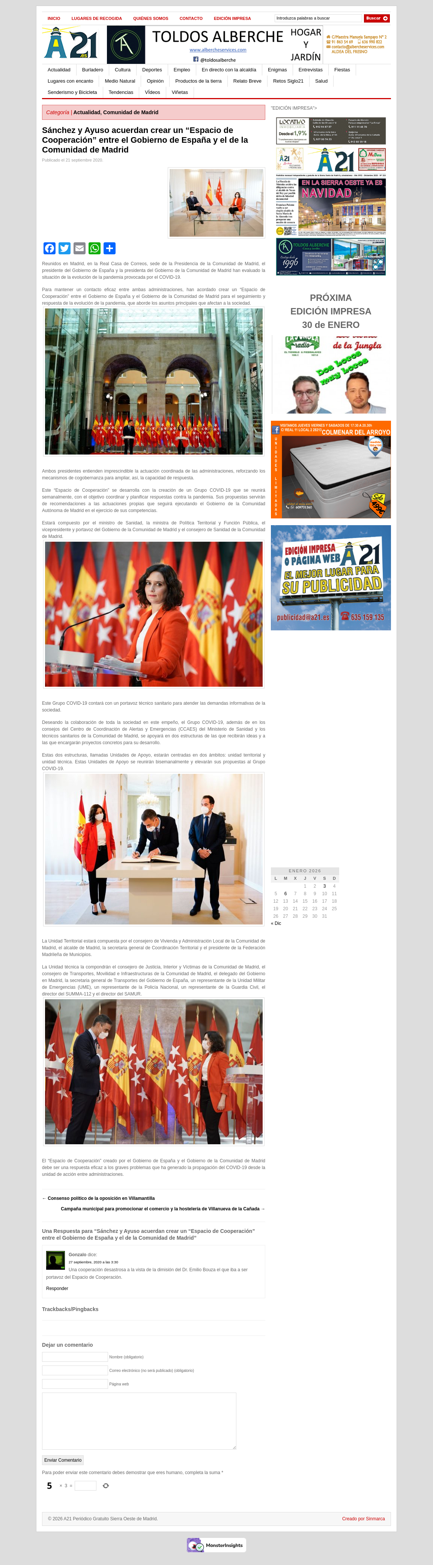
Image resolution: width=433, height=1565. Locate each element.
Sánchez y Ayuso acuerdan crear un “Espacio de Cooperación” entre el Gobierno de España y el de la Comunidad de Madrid (145, 139)
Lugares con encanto (70, 81)
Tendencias (121, 92)
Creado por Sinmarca (363, 1530)
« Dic (276, 923)
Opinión (155, 81)
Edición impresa (232, 18)
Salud (321, 81)
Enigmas (277, 70)
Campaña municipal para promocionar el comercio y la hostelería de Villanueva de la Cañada (163, 1209)
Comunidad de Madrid (130, 112)
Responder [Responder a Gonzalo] (57, 1288)
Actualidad (59, 70)
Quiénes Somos (150, 18)
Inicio (54, 18)
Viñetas (180, 92)
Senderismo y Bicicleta (72, 92)
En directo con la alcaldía (229, 70)
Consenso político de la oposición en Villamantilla (98, 1198)
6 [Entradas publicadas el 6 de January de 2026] (285, 893)
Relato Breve (247, 81)
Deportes (152, 70)
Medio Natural (120, 81)
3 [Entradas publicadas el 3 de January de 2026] (324, 886)
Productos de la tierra (198, 81)
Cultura (123, 70)
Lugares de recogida (97, 18)
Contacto (191, 18)
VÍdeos (152, 92)
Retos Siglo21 (288, 81)
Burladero (92, 70)
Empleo (182, 70)
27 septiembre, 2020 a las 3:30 (93, 1262)
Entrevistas (311, 70)
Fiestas (342, 70)
